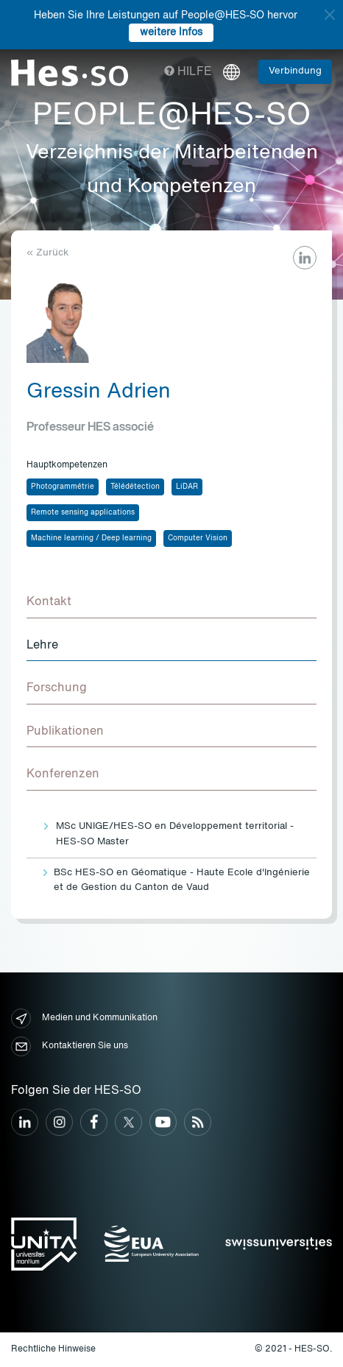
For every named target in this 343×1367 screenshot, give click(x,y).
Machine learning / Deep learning (91, 538)
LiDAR (187, 486)
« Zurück (47, 253)
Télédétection (135, 486)
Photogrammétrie (62, 486)
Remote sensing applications (83, 512)
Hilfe (188, 72)
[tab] (171, 603)
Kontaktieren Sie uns (69, 1046)
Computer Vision (197, 538)
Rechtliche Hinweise (53, 1349)
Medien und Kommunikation (84, 1018)
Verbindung (295, 71)
